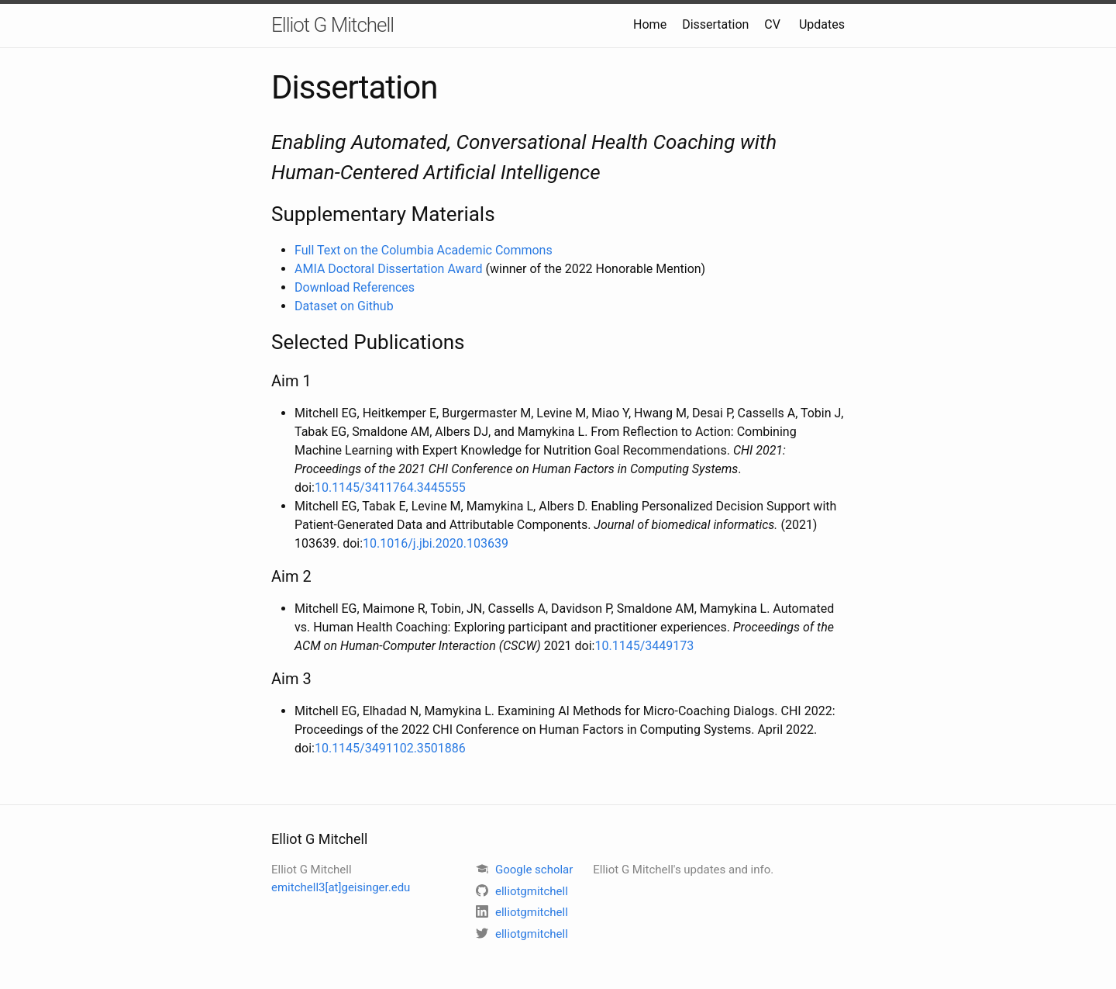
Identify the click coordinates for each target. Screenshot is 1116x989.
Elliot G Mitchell (332, 24)
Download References (354, 287)
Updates (822, 24)
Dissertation (715, 24)
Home (649, 24)
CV (772, 24)
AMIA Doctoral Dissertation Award (388, 268)
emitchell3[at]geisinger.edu (340, 887)
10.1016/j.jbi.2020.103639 (435, 543)
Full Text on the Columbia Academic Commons (423, 250)
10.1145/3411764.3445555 (390, 487)
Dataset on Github (344, 306)
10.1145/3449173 (644, 645)
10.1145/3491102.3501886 (390, 748)
